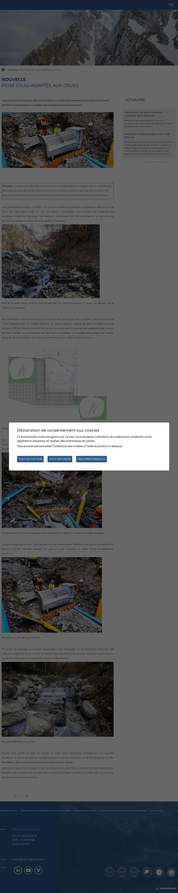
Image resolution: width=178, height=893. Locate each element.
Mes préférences (91, 459)
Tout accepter (30, 459)
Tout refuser (59, 459)
